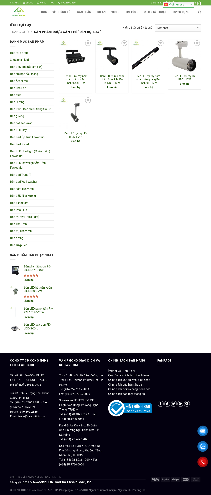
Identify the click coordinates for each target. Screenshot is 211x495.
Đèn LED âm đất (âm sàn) (26, 67)
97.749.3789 (79, 439)
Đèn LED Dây (18, 130)
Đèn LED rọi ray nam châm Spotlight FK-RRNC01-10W (112, 79)
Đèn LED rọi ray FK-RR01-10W (185, 78)
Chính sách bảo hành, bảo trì (126, 384)
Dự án (102, 12)
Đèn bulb (15, 95)
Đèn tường (16, 238)
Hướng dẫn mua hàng (121, 370)
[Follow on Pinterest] (180, 404)
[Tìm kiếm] (199, 12)
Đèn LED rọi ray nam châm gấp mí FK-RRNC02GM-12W (75, 79)
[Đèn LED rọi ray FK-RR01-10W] (184, 55)
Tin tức (132, 12)
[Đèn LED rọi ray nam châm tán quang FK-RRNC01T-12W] (148, 55)
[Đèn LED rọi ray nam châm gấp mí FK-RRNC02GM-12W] (75, 55)
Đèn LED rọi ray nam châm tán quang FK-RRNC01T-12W (148, 79)
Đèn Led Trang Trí (21, 174)
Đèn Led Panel (19, 144)
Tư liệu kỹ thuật (155, 12)
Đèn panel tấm (19, 203)
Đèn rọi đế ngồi (19, 53)
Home (45, 12)
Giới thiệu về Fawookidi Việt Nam (30, 477)
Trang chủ (19, 32)
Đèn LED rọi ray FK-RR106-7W (75, 135)
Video (116, 12)
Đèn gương (17, 116)
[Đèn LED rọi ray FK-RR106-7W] (75, 112)
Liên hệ (29, 280)
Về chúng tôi (63, 12)
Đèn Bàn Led (18, 88)
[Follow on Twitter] (174, 404)
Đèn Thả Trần (18, 224)
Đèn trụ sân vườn (21, 231)
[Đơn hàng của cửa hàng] (178, 28)
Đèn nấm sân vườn (22, 189)
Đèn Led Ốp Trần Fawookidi (27, 137)
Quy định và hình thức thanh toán (128, 375)
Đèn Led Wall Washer (23, 181)
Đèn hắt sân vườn (21, 123)
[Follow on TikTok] (167, 404)
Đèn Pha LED (18, 210)
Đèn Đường (17, 102)
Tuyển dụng (182, 12)
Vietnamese (174, 5)
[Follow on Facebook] (161, 404)
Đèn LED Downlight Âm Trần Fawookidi (28, 165)
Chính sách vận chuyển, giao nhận (129, 380)
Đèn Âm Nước (19, 81)
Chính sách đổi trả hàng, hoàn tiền (129, 389)
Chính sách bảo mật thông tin (126, 394)
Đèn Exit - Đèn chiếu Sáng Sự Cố (30, 109)
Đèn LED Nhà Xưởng (23, 195)
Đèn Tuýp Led (18, 245)
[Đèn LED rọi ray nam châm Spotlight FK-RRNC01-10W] (111, 55)
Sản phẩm (85, 12)
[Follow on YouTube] (187, 404)
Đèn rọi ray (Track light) (24, 217)
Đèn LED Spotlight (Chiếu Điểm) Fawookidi (30, 154)
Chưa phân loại (19, 59)
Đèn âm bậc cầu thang (24, 74)
